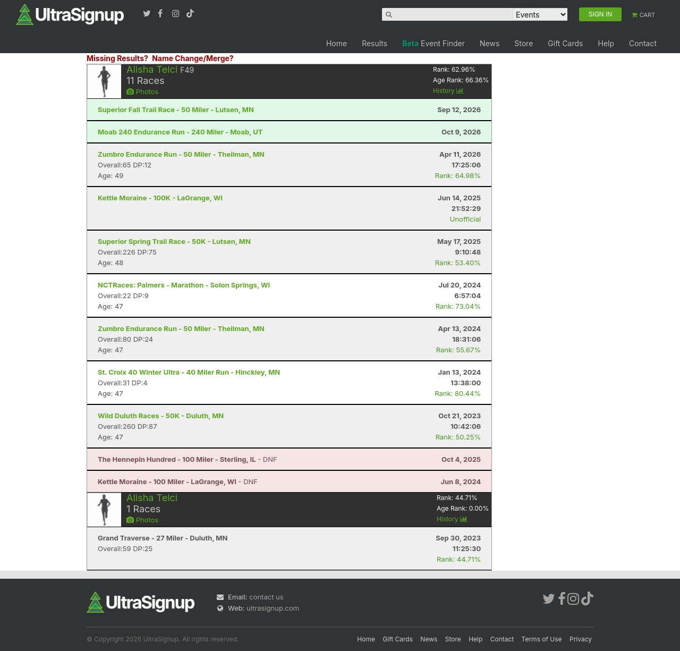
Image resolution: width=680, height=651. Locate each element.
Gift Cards (565, 43)
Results (374, 43)
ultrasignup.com (272, 608)
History (448, 91)
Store (523, 43)
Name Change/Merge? (193, 58)
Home (336, 43)
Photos (142, 91)
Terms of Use (542, 639)
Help (606, 43)
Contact (643, 43)
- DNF (187, 459)
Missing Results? (117, 58)
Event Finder (433, 43)
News (489, 43)
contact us (266, 597)
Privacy (581, 639)
